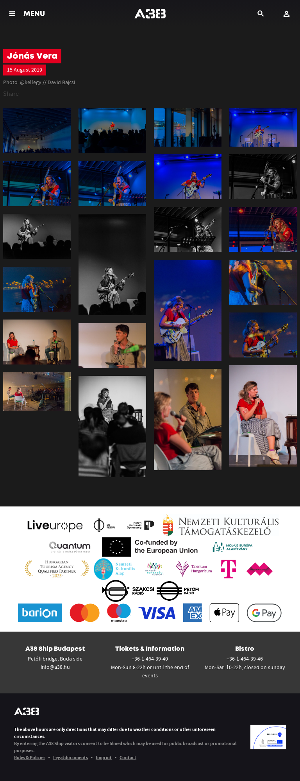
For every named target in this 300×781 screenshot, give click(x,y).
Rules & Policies (29, 757)
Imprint (104, 757)
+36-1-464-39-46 (245, 658)
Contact (128, 757)
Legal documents (70, 757)
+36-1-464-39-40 (150, 658)
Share (11, 93)
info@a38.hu (55, 666)
